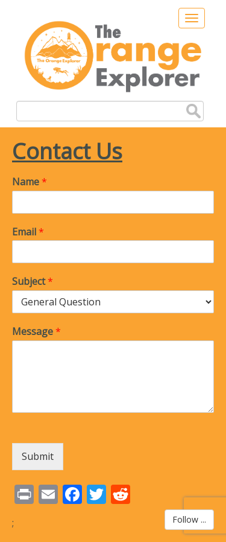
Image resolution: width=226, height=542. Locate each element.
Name (29, 182)
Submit (38, 456)
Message (36, 331)
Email (28, 232)
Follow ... (189, 519)
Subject (32, 281)
